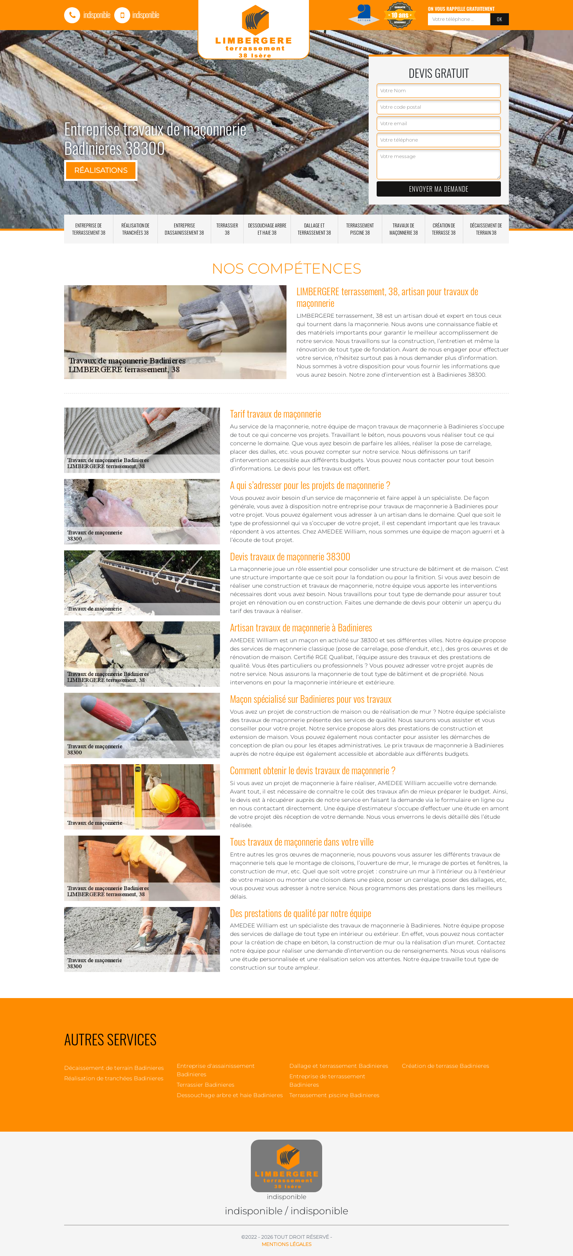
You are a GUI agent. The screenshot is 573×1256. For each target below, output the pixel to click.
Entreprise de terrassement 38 (88, 229)
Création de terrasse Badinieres (445, 1065)
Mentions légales (286, 1244)
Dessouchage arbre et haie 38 (267, 229)
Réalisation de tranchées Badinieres (113, 1078)
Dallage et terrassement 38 (314, 229)
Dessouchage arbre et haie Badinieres (230, 1095)
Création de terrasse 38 (444, 229)
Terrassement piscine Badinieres (334, 1095)
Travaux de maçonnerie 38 (403, 229)
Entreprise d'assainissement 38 (184, 229)
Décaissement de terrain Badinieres (114, 1067)
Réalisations (100, 170)
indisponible (87, 14)
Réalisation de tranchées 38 (135, 229)
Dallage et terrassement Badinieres (338, 1065)
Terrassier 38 (227, 229)
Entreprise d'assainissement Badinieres (216, 1070)
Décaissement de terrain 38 (486, 229)
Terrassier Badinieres (205, 1084)
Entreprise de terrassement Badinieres (327, 1080)
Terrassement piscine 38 (360, 229)
